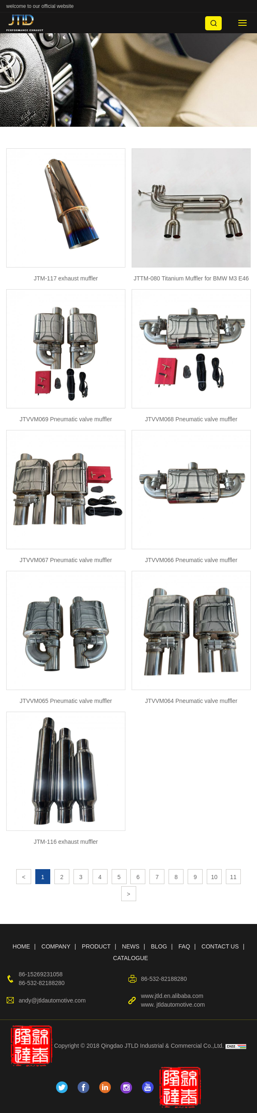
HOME (21, 946)
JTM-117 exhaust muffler (66, 278)
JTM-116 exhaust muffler (66, 841)
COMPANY (56, 946)
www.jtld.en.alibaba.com (172, 996)
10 (214, 877)
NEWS (131, 946)
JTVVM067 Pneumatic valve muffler (66, 560)
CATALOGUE (130, 958)
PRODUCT (96, 946)
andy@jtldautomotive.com (52, 1000)
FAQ (184, 946)
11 (233, 877)
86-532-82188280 (42, 983)
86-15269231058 (41, 974)
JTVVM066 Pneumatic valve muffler (191, 560)
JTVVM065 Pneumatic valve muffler (66, 701)
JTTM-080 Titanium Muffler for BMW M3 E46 (191, 278)
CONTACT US (220, 946)
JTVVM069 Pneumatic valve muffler (66, 419)
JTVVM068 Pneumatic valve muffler (191, 419)
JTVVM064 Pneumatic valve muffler (191, 701)
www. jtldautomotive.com (173, 1004)
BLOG (159, 946)
